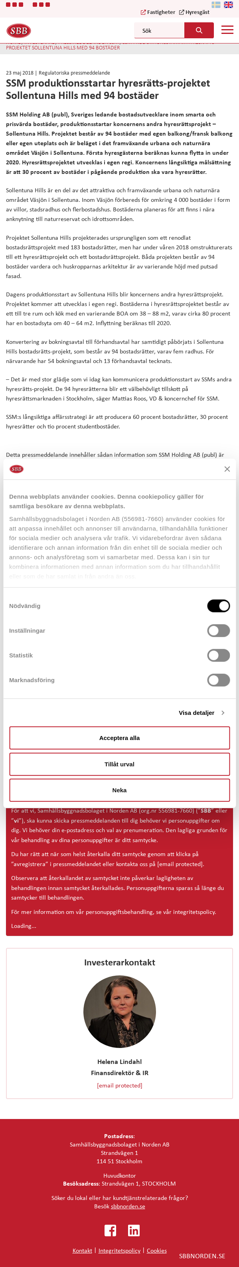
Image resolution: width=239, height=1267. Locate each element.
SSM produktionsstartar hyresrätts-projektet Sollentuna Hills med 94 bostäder (111, 45)
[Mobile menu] (227, 30)
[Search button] (199, 30)
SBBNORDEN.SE (202, 1255)
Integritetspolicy (119, 1250)
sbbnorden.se (128, 1206)
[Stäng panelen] (227, 469)
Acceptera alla (119, 737)
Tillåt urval (119, 764)
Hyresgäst (197, 12)
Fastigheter (161, 12)
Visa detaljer (196, 712)
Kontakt (82, 1250)
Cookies (157, 1250)
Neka (120, 790)
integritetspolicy (194, 911)
